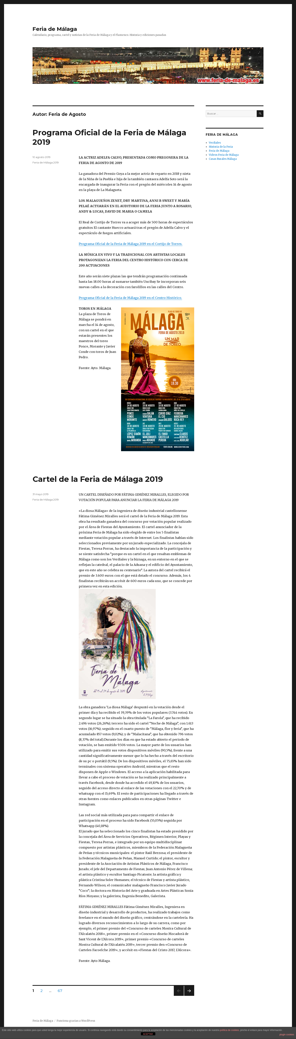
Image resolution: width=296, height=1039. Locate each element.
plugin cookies (286, 1034)
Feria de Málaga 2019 (46, 162)
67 (61, 990)
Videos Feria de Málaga (224, 154)
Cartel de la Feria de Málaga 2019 (98, 479)
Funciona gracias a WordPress (76, 1020)
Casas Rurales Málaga (223, 159)
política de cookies (229, 1030)
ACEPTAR (148, 1034)
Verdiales (215, 142)
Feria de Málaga (55, 29)
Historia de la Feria (221, 146)
